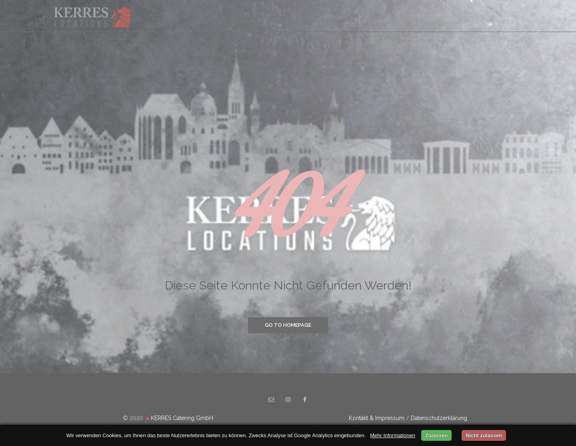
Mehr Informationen (392, 435)
